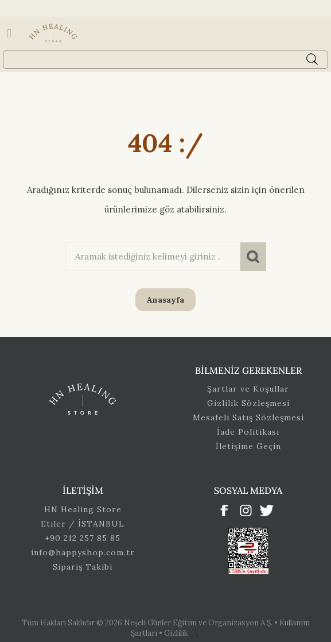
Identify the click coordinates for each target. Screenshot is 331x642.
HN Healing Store (83, 509)
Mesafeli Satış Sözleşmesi (248, 417)
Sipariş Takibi (82, 567)
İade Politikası (248, 432)
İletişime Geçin (248, 446)
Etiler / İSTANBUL (82, 524)
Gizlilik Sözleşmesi (248, 403)
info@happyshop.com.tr (83, 552)
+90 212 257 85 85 (82, 538)
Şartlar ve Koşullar (248, 389)
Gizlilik (177, 633)
